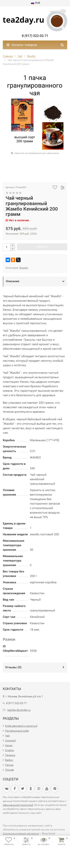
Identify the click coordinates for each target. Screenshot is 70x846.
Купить (42, 247)
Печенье (10, 755)
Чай (7, 735)
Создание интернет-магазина (21, 833)
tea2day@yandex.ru (19, 709)
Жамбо (23, 267)
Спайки (9, 750)
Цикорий (10, 740)
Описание (12, 281)
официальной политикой (18, 804)
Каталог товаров (22, 45)
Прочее (9, 769)
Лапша (9, 764)
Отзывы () (13, 667)
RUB (35, 2)
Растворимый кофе (17, 730)
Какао (9, 745)
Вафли (9, 759)
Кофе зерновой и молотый (21, 725)
